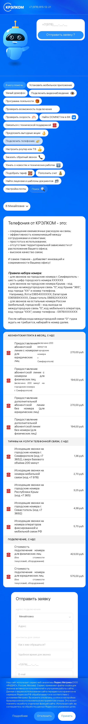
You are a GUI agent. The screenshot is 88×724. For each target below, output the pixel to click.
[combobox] (44, 617)
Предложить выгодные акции (26, 133)
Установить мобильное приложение (50, 85)
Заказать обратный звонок (24, 157)
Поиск (38, 189)
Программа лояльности (22, 101)
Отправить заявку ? (60, 35)
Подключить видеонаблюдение (52, 93)
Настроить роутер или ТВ (24, 149)
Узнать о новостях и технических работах (33, 165)
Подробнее (20, 716)
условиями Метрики (17, 698)
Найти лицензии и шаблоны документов (32, 181)
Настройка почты (16, 189)
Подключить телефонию (23, 141)
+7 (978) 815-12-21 (40, 7)
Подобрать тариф (19, 173)
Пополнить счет (50, 173)
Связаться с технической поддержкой (31, 125)
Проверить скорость (21, 117)
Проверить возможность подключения (31, 109)
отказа (60, 701)
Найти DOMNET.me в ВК (59, 117)
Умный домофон (15, 93)
